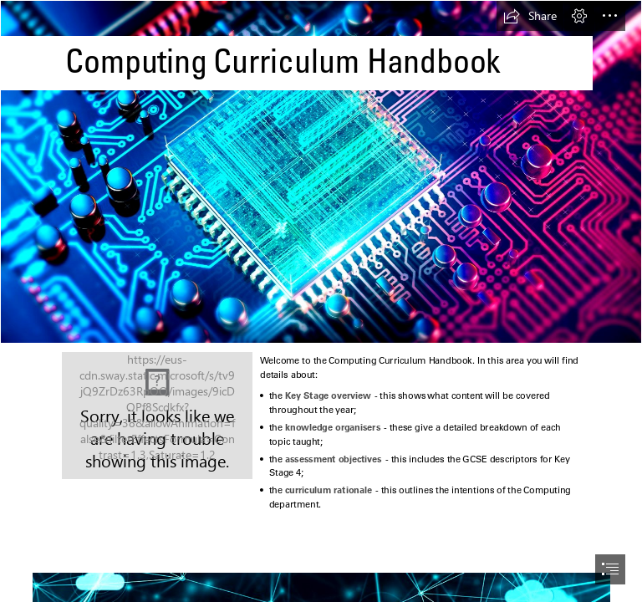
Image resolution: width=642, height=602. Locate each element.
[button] (530, 16)
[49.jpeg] (321, 172)
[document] (321, 301)
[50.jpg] (157, 415)
